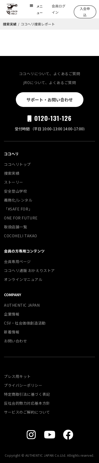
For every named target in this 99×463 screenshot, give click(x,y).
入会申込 (85, 11)
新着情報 (11, 332)
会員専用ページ (17, 261)
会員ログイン (58, 9)
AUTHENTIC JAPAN (22, 305)
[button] (36, 9)
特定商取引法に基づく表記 (27, 394)
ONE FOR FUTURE (21, 217)
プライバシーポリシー (23, 385)
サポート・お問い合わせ (49, 99)
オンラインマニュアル (23, 279)
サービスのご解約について (27, 412)
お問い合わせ (15, 340)
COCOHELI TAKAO (20, 235)
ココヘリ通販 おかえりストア (29, 270)
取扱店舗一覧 (15, 226)
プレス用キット (17, 376)
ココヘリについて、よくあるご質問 (49, 73)
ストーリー (13, 182)
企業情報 (11, 314)
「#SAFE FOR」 (18, 209)
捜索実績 (10, 24)
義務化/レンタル (18, 200)
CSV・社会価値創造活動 (25, 323)
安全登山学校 (15, 191)
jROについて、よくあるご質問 (49, 82)
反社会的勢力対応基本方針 (27, 403)
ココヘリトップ (17, 164)
